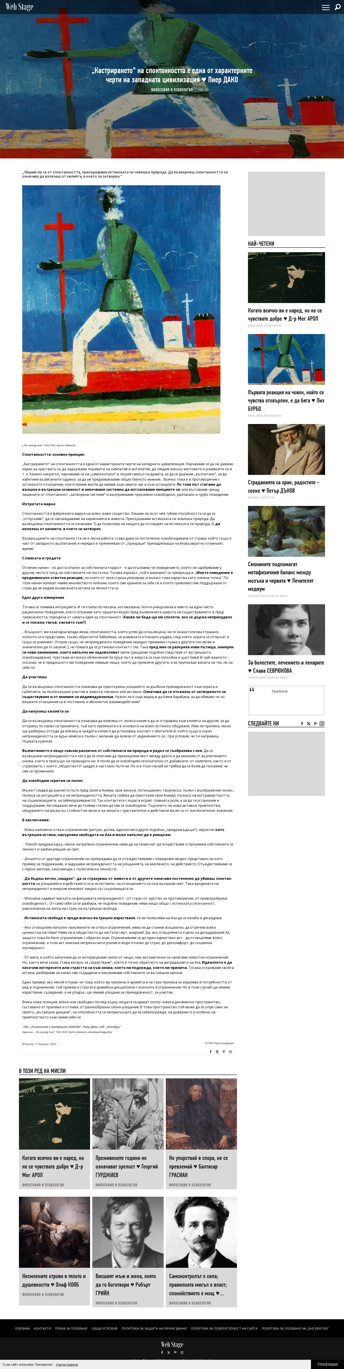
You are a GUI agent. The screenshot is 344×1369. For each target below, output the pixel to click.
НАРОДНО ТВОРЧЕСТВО (261, 497)
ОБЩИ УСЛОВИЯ (104, 1328)
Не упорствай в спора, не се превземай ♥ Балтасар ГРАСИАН (198, 1166)
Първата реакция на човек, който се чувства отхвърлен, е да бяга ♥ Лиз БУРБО (286, 400)
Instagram (230, 1052)
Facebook (210, 1052)
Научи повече (67, 1364)
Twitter (217, 1052)
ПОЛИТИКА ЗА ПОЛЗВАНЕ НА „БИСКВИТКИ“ (295, 1328)
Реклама (22, 1328)
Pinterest (175, 1352)
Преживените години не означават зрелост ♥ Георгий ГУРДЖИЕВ (127, 1166)
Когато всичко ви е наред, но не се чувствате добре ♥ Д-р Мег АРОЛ (53, 1166)
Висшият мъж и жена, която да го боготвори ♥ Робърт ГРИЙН (126, 1284)
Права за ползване (71, 1328)
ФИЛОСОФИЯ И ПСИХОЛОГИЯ (172, 89)
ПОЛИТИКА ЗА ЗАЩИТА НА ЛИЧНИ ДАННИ (154, 1328)
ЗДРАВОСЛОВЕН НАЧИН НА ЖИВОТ (268, 596)
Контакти (42, 1328)
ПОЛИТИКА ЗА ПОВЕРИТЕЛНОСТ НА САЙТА (224, 1328)
